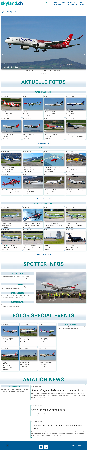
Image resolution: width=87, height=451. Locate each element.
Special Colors (56, 4)
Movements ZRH (68, 2)
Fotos (56, 2)
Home (47, 2)
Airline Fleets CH (71, 4)
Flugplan (81, 2)
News (82, 4)
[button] (3, 54)
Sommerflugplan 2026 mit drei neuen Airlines (57, 390)
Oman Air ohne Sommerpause (48, 410)
